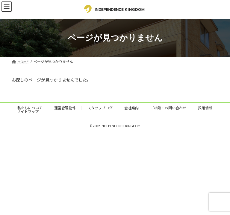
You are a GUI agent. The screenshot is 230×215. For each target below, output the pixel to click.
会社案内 (131, 108)
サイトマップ (28, 111)
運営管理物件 (65, 108)
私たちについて (30, 108)
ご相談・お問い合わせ (168, 108)
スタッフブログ (100, 108)
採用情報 (205, 108)
